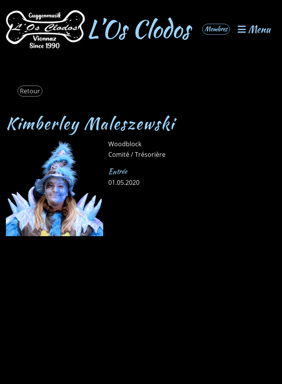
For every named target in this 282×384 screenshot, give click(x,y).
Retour (30, 91)
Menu (254, 29)
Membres (215, 29)
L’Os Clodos (138, 29)
